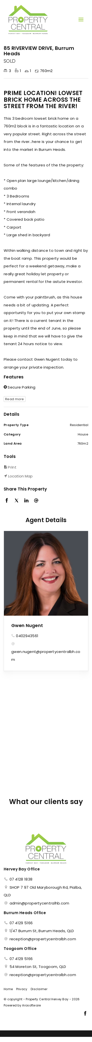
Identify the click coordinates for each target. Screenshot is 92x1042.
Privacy (21, 989)
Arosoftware (31, 1005)
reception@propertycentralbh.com (43, 939)
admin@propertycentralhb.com (39, 903)
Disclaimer (39, 989)
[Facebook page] (85, 1013)
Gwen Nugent (27, 625)
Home (8, 989)
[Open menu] (81, 19)
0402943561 (27, 635)
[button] (44, 467)
